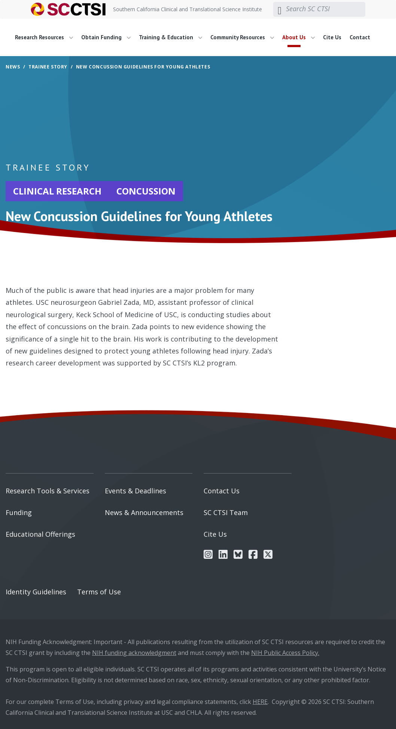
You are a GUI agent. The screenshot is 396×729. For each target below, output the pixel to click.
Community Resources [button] (242, 37)
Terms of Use (99, 591)
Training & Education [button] (170, 37)
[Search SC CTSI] (325, 9)
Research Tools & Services (47, 490)
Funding (19, 512)
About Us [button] (298, 37)
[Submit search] (279, 9)
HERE (260, 702)
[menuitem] (47, 37)
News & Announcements (144, 512)
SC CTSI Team (226, 512)
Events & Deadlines (135, 490)
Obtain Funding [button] (106, 37)
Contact (360, 37)
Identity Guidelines (36, 591)
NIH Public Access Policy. (285, 653)
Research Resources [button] (44, 37)
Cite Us (332, 37)
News (13, 67)
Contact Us (222, 490)
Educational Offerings (40, 534)
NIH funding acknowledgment (134, 653)
